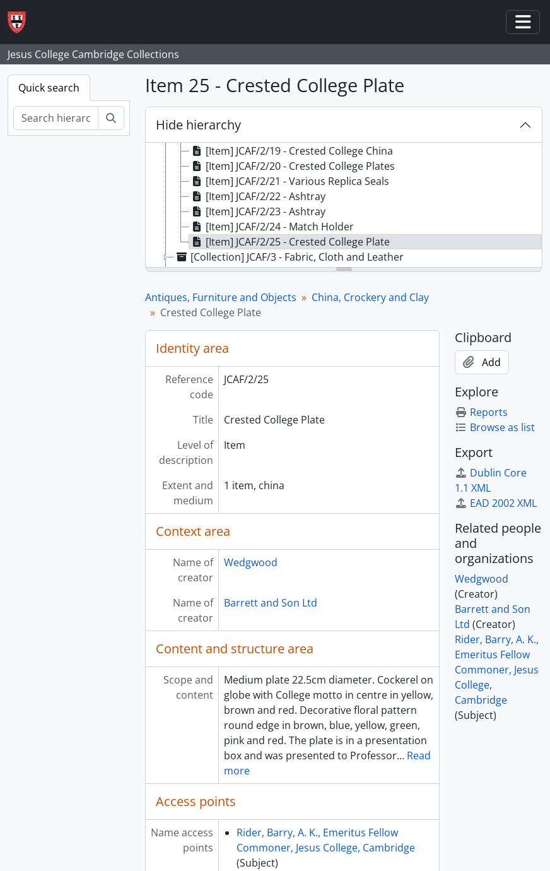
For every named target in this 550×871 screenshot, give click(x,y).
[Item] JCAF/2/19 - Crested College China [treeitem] (291, 150)
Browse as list (495, 427)
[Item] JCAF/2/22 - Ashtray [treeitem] (257, 196)
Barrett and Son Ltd (270, 603)
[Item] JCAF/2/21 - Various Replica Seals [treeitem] (289, 181)
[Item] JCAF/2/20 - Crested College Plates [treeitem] (292, 166)
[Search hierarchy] (55, 118)
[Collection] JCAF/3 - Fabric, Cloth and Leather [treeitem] (289, 256)
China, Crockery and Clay (370, 297)
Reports (481, 412)
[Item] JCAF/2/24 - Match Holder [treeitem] (271, 226)
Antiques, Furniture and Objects (220, 297)
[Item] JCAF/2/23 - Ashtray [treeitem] (257, 211)
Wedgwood (251, 562)
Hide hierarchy (198, 124)
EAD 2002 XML (496, 503)
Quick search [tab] (48, 88)
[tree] (344, 206)
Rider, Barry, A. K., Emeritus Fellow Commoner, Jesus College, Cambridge (497, 669)
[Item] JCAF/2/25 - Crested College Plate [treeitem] (289, 241)
